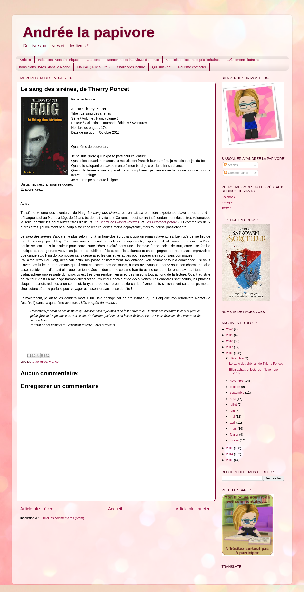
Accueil (115, 508)
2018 (230, 341)
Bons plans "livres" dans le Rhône (44, 67)
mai (233, 416)
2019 (230, 335)
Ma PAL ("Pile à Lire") (93, 67)
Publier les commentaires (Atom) (61, 518)
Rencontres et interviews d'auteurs (133, 60)
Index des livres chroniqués (58, 60)
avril (233, 422)
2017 (230, 347)
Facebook (228, 197)
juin (232, 410)
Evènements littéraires (244, 60)
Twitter (226, 208)
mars (233, 428)
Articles (25, 60)
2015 (230, 448)
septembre (237, 392)
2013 (230, 460)
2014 (230, 454)
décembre (237, 358)
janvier (235, 440)
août (233, 399)
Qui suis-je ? (161, 67)
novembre (237, 380)
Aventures (40, 361)
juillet (234, 404)
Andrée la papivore (89, 32)
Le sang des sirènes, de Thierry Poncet (256, 363)
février (234, 434)
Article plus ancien (193, 508)
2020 (230, 329)
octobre (235, 387)
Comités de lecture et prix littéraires (192, 60)
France (54, 361)
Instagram (228, 202)
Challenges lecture (131, 67)
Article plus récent (37, 508)
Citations (93, 60)
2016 (230, 353)
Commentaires (236, 173)
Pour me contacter (192, 67)
